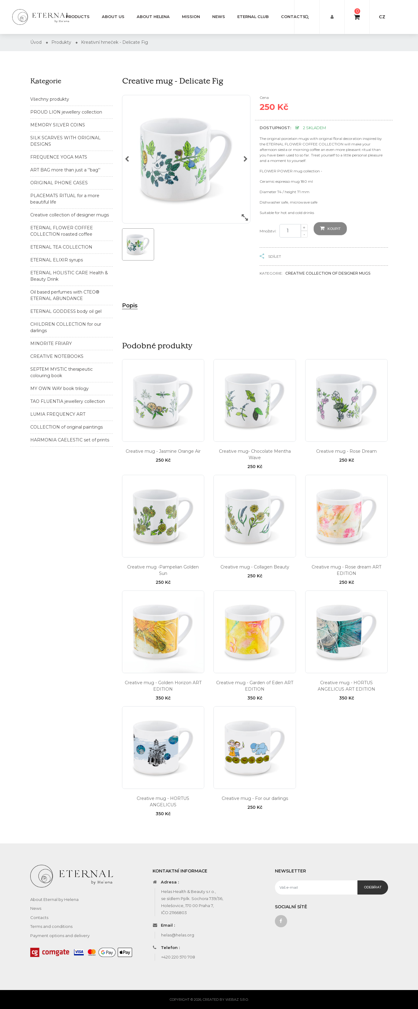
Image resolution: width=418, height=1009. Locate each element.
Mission (191, 16)
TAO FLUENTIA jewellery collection (67, 401)
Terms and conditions (51, 926)
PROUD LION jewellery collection (66, 112)
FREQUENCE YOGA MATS (58, 157)
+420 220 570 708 (178, 957)
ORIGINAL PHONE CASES (59, 183)
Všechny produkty (49, 99)
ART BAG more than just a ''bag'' (65, 170)
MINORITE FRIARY (51, 343)
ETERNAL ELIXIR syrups (56, 260)
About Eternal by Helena (54, 899)
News (218, 16)
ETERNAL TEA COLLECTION (61, 247)
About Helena (153, 16)
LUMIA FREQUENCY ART (57, 414)
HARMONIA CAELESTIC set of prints (69, 440)
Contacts (293, 16)
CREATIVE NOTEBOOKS (56, 356)
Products (78, 16)
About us (113, 16)
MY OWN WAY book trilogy (59, 388)
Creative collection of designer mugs (69, 215)
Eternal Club (253, 16)
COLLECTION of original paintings (66, 427)
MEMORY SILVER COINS (57, 125)
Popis (130, 305)
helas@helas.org (177, 934)
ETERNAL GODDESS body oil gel (66, 311)
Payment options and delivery (60, 935)
